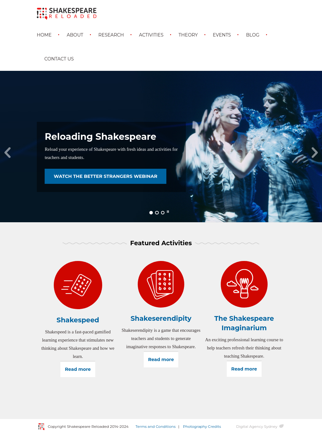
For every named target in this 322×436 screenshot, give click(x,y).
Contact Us (59, 59)
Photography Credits (202, 426)
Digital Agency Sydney (256, 426)
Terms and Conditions (156, 426)
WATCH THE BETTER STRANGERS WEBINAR (106, 176)
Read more (80, 369)
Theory (188, 35)
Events (222, 35)
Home (44, 35)
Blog (252, 35)
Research (111, 35)
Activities (151, 35)
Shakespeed (78, 320)
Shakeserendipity (161, 318)
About (75, 35)
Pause (168, 212)
